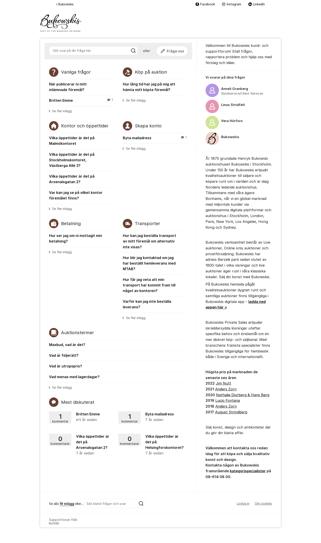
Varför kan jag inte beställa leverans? (147, 304)
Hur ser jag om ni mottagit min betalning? (75, 238)
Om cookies (263, 503)
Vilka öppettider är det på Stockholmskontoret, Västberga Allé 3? (72, 160)
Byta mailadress (155, 137)
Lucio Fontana (227, 400)
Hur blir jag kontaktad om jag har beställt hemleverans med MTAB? (149, 263)
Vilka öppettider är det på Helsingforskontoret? (152, 445)
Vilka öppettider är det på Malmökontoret (72, 141)
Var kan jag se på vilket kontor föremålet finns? (76, 195)
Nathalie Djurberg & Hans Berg (242, 395)
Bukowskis (65, 4)
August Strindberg (231, 412)
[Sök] (133, 50)
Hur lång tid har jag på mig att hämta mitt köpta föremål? (149, 87)
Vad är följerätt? (63, 355)
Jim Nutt (223, 383)
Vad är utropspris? (65, 366)
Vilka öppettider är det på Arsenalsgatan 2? (72, 179)
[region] (239, 110)
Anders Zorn (226, 389)
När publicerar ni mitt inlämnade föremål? (68, 87)
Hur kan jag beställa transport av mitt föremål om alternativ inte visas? (149, 241)
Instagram (231, 4)
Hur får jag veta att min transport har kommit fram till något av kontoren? (149, 285)
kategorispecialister (248, 471)
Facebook (205, 4)
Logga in (243, 503)
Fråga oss (172, 51)
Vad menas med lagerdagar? (74, 377)
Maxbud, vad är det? (67, 344)
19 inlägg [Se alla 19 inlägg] (67, 504)
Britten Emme (81, 100)
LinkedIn (256, 4)
